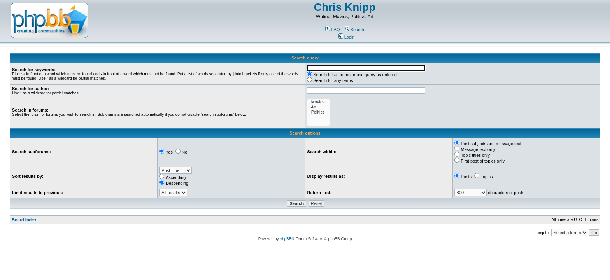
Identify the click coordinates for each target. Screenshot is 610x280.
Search (354, 29)
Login (346, 37)
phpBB (285, 239)
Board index (24, 219)
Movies (318, 102)
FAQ (332, 29)
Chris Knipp (345, 7)
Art (318, 107)
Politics (318, 112)
